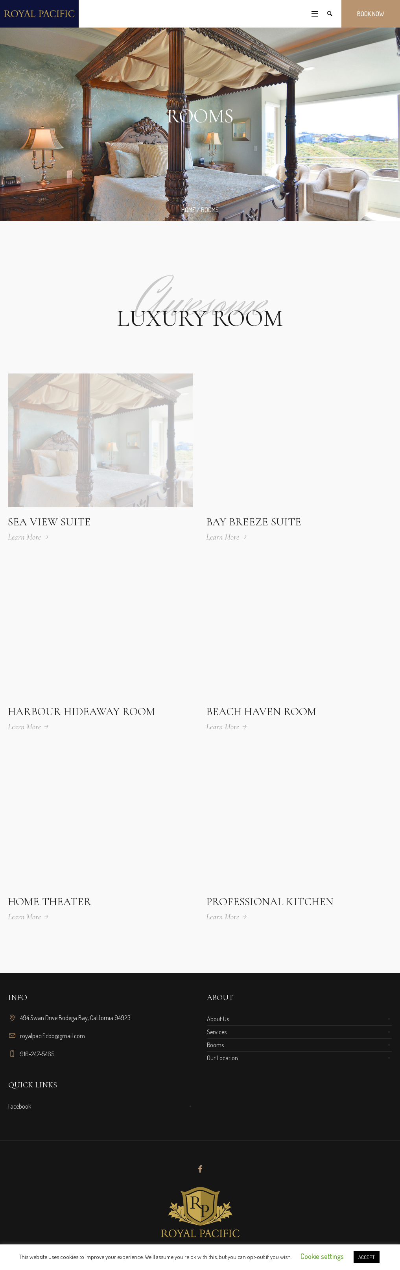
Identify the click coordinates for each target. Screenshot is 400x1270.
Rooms (215, 1045)
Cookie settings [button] (322, 1256)
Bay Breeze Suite (253, 522)
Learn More (24, 537)
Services (217, 1032)
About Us (218, 1019)
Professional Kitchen (270, 901)
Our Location (222, 1058)
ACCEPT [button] (366, 1257)
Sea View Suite (49, 522)
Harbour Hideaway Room (81, 711)
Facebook (19, 1106)
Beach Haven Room (261, 711)
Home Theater (49, 901)
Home (188, 210)
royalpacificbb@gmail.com (52, 1036)
